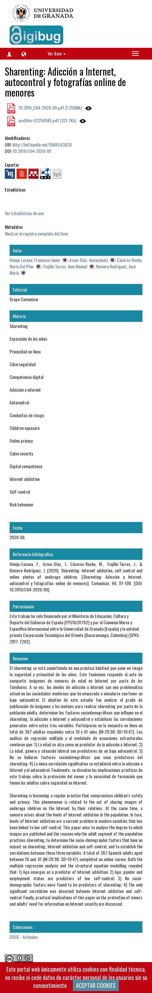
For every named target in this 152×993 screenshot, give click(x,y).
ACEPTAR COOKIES (96, 985)
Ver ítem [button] (57, 53)
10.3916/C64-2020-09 (32, 151)
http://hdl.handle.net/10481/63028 (42, 144)
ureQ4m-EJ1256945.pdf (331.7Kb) (47, 120)
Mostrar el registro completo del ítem (36, 233)
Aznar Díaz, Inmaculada (88, 260)
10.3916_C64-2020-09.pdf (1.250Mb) (50, 107)
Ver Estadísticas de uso (24, 213)
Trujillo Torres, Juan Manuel (65, 266)
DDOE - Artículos (24, 936)
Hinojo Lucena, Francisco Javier (35, 260)
